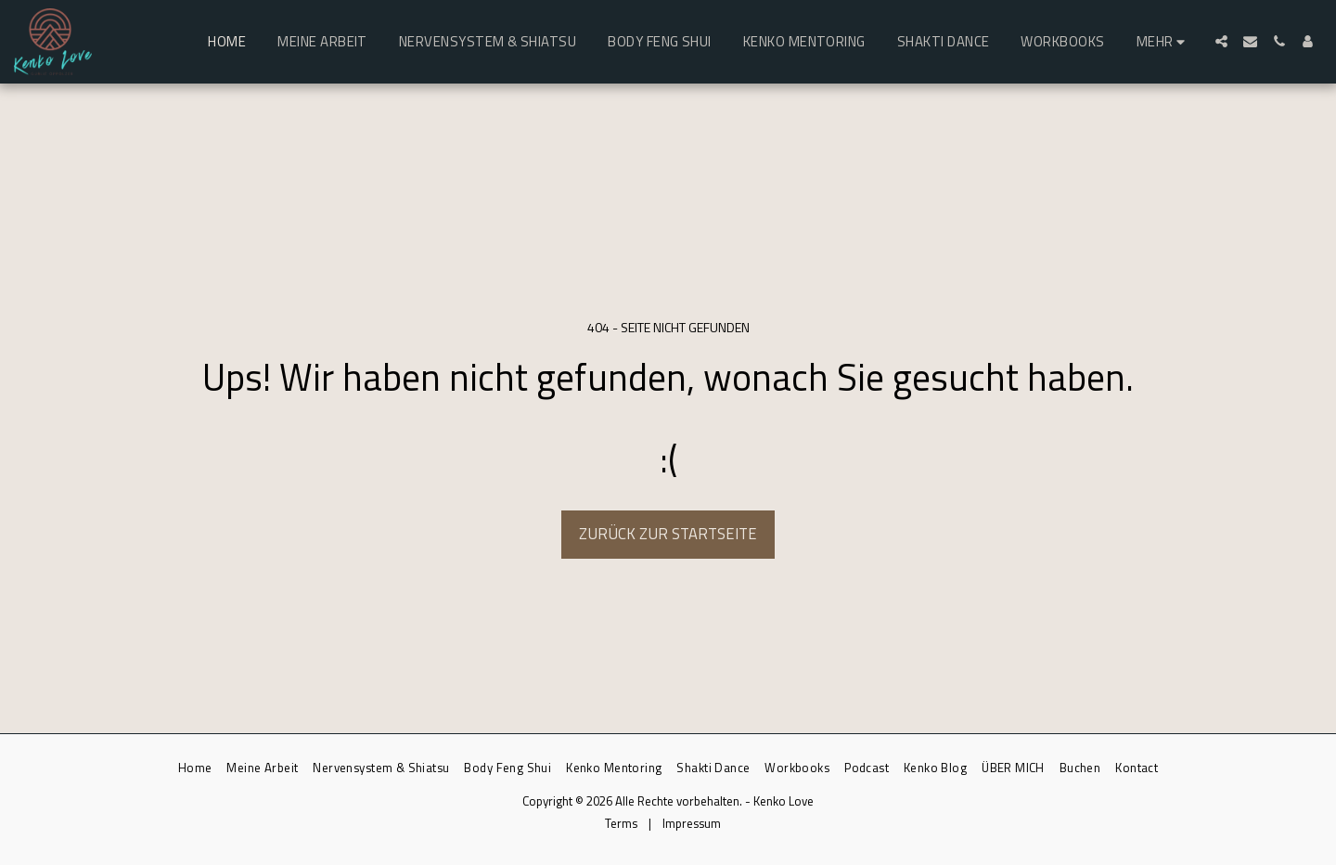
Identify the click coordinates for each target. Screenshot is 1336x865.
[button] (1221, 41)
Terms (621, 823)
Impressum (691, 823)
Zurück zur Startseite (668, 533)
